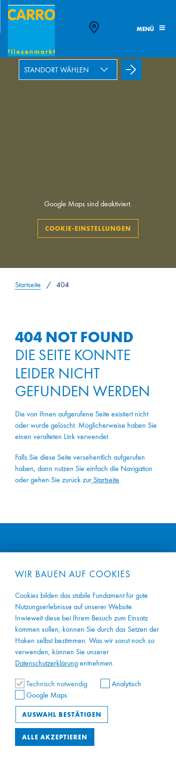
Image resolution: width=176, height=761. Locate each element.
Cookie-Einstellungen (88, 228)
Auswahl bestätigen (61, 714)
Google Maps (41, 694)
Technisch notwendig (52, 683)
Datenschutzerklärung (46, 663)
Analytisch (120, 683)
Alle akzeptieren (54, 737)
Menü (151, 29)
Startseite (28, 284)
